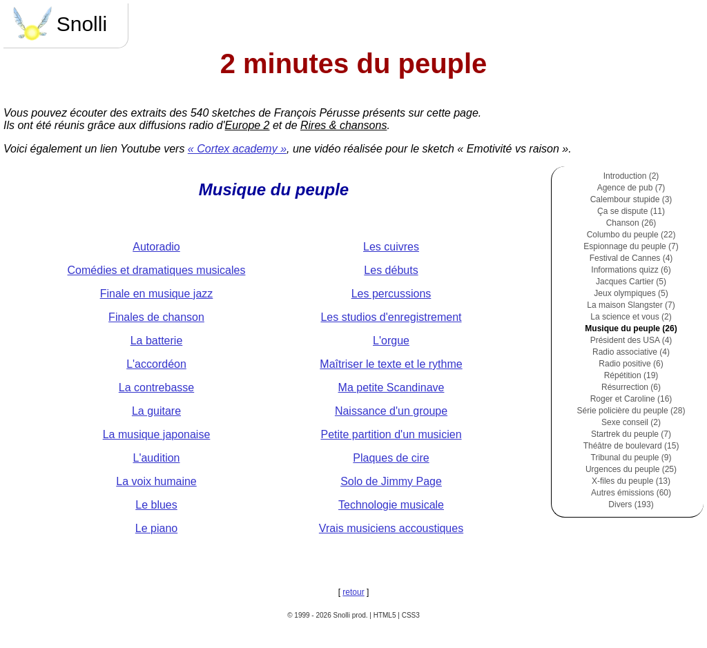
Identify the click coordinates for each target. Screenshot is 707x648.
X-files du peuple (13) (631, 481)
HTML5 (385, 615)
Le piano (156, 528)
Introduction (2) (631, 176)
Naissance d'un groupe (391, 411)
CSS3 (411, 615)
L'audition (156, 458)
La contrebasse (156, 387)
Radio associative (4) (631, 352)
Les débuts (391, 270)
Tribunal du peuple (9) (631, 457)
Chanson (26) (631, 223)
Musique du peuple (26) (631, 328)
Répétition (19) (631, 375)
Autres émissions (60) (631, 493)
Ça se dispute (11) (631, 211)
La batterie (156, 340)
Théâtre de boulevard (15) (631, 446)
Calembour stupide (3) (631, 199)
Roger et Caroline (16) (631, 399)
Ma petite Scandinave (391, 387)
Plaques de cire (391, 458)
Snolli (58, 23)
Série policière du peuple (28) (631, 410)
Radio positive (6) (631, 364)
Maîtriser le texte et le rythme (391, 364)
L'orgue (391, 340)
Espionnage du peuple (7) (630, 246)
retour (353, 592)
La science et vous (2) (630, 317)
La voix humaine (156, 481)
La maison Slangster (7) (631, 305)
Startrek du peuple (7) (631, 434)
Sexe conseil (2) (631, 422)
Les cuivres (391, 247)
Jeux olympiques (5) (631, 293)
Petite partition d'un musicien (390, 434)
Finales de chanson (156, 317)
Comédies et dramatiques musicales (157, 270)
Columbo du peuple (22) (631, 234)
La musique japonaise (157, 434)
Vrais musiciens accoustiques (391, 528)
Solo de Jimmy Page (391, 481)
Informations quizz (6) (630, 270)
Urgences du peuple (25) (631, 469)
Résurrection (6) (631, 387)
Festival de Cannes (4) (631, 258)
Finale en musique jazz (156, 294)
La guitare (156, 411)
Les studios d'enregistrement (390, 317)
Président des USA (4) (631, 340)
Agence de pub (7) (631, 188)
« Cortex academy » (237, 149)
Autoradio (156, 247)
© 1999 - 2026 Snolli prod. (327, 615)
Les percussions (391, 294)
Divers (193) (630, 504)
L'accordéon (156, 364)
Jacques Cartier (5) (631, 281)
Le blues (156, 505)
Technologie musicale (391, 505)
